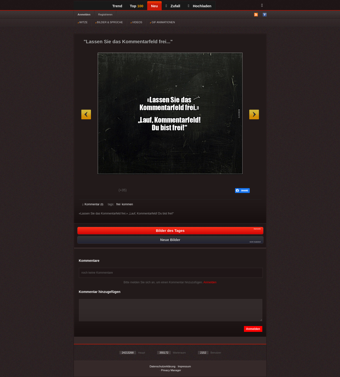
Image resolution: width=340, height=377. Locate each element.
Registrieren (105, 14)
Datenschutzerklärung (162, 366)
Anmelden (84, 14)
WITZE (83, 22)
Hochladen (199, 6)
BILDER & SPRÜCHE (109, 22)
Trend (117, 6)
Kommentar (93, 204)
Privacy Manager (171, 370)
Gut (88, 191)
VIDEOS (136, 22)
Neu (154, 6)
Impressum (184, 366)
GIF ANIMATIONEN (162, 22)
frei (118, 204)
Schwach (106, 191)
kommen (127, 204)
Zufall (173, 6)
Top (136, 6)
